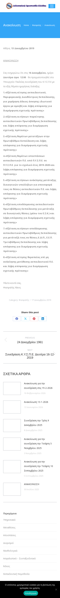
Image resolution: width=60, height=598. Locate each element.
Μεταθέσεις (9, 527)
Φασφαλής (24, 300)
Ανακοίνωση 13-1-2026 (36, 401)
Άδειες (6, 566)
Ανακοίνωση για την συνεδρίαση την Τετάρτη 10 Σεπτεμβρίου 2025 (38, 466)
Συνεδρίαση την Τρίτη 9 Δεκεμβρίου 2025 (36, 422)
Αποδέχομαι (31, 593)
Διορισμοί (8, 542)
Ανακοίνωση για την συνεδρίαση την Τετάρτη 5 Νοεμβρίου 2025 (38, 443)
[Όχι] (56, 589)
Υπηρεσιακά (9, 519)
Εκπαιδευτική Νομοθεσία (16, 573)
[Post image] (12, 388)
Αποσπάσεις (9, 535)
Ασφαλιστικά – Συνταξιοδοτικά (19, 558)
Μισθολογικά (10, 550)
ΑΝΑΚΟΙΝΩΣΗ (31, 484)
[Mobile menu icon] (51, 6)
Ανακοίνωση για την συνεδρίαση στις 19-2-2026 (38, 385)
